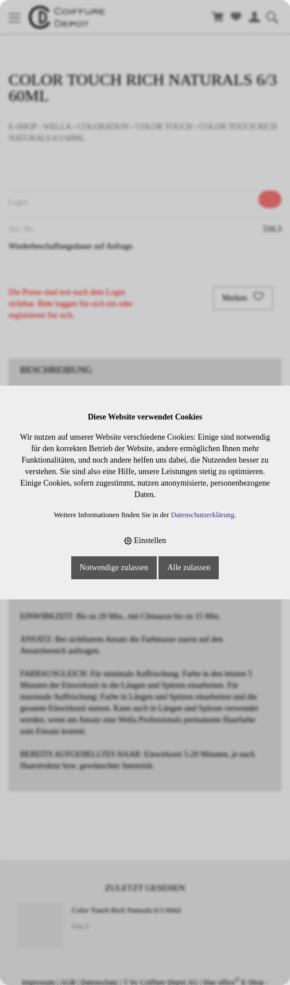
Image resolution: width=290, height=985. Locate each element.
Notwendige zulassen (114, 567)
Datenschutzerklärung (203, 515)
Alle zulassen (188, 567)
